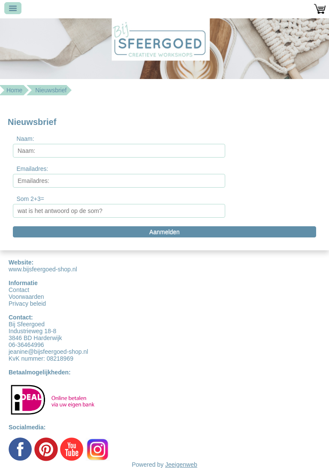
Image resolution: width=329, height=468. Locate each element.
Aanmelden (164, 231)
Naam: (25, 138)
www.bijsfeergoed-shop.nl (43, 269)
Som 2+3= (30, 198)
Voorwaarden (26, 296)
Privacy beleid (27, 303)
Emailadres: (32, 168)
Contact (19, 289)
